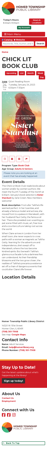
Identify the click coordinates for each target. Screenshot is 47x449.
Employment (9, 401)
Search (40, 43)
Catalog (8, 40)
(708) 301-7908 (10, 331)
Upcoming (11, 73)
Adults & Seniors (24, 169)
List (22, 73)
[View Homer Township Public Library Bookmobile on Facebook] (9, 415)
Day (42, 77)
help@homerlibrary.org (21, 347)
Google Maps (19, 334)
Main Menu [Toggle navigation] (12, 34)
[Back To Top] (23, 443)
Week (40, 73)
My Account (24, 27)
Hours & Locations (36, 21)
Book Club (23, 165)
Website (20, 40)
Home (5, 52)
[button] (15, 22)
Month (30, 73)
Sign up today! (13, 380)
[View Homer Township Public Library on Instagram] (14, 415)
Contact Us (8, 398)
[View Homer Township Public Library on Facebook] (4, 415)
